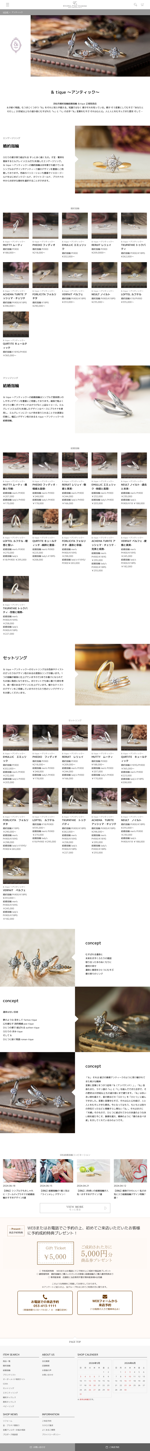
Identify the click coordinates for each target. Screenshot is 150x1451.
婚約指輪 (6, 1365)
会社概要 (45, 1361)
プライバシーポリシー (51, 1434)
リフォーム (7, 1421)
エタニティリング (10, 1392)
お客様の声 (46, 1370)
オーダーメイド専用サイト (14, 1379)
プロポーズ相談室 (10, 1434)
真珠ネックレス (9, 1402)
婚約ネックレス (9, 1397)
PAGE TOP (75, 1342)
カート (142, 4)
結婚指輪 (6, 1370)
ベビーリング (8, 1406)
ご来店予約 (46, 1421)
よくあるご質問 (48, 1430)
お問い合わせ (47, 1374)
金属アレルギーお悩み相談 (14, 1430)
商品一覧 (6, 1361)
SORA (5, 1383)
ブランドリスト (9, 1374)
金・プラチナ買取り (11, 1425)
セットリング (8, 1388)
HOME (6, 12)
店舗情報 (45, 1365)
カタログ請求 (47, 1425)
